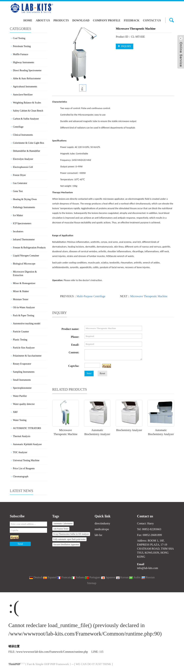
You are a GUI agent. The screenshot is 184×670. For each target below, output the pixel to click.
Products (61, 20)
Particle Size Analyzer (24, 347)
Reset (102, 373)
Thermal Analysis (21, 436)
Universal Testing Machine (26, 460)
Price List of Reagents (24, 468)
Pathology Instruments (24, 207)
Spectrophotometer (22, 388)
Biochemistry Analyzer (129, 430)
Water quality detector (24, 404)
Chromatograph (20, 476)
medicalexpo (102, 529)
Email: (75, 344)
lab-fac (98, 534)
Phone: (75, 336)
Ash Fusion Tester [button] (61, 529)
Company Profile (106, 20)
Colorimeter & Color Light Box (28, 143)
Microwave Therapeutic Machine (148, 296)
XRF (15, 412)
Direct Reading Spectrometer (27, 70)
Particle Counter (21, 331)
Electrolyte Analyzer (23, 159)
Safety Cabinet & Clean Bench (28, 110)
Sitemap (91, 583)
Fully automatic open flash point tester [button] (69, 539)
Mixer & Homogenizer (24, 283)
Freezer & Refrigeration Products (29, 247)
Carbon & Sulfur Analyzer (26, 118)
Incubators (18, 231)
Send (89, 373)
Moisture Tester (20, 299)
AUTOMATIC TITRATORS (27, 428)
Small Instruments (22, 380)
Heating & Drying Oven (25, 199)
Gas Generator (20, 183)
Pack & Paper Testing (23, 315)
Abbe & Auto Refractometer (27, 78)
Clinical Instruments (23, 135)
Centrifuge (18, 126)
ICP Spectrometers (22, 223)
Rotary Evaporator (22, 363)
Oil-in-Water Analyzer (24, 307)
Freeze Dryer (19, 175)
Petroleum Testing (22, 46)
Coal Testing (19, 38)
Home (27, 20)
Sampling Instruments (23, 372)
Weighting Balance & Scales (27, 102)
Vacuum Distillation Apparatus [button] (66, 544)
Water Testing (19, 420)
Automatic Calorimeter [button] (63, 523)
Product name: (70, 328)
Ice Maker (18, 215)
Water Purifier (20, 396)
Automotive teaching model (26, 323)
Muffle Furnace (20, 54)
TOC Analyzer (20, 452)
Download (80, 20)
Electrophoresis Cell (23, 167)
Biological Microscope (24, 263)
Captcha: (73, 365)
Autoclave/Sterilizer (23, 94)
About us (43, 20)
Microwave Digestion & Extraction (25, 273)
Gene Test (18, 191)
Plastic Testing (20, 339)
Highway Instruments (23, 62)
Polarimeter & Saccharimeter (27, 355)
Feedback (131, 20)
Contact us (152, 20)
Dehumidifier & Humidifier (26, 151)
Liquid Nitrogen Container (26, 255)
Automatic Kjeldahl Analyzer (27, 444)
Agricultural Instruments (25, 86)
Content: (74, 352)
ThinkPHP (14, 664)
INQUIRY (124, 46)
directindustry (102, 523)
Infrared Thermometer (24, 239)
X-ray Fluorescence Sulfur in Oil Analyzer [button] (71, 534)
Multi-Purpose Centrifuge (91, 296)
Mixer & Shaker (21, 291)
